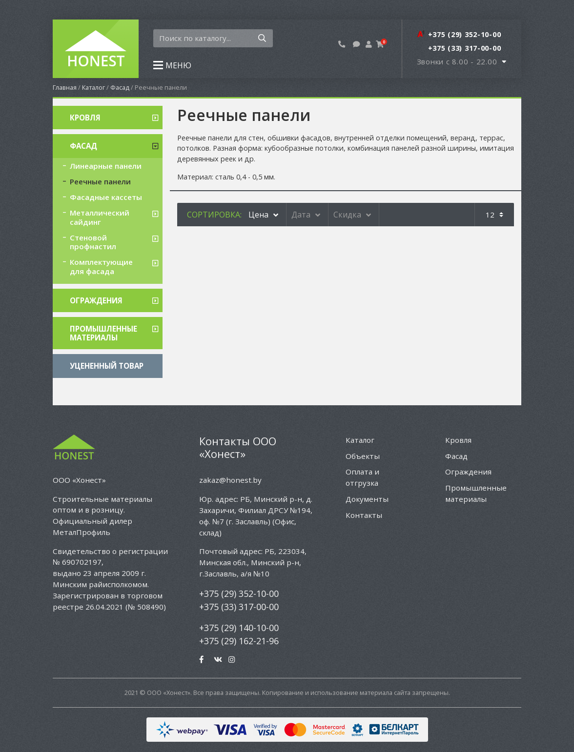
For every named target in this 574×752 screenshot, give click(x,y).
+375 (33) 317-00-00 (239, 607)
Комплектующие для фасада (101, 266)
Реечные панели (100, 181)
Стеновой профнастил (93, 242)
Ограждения (96, 300)
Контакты (364, 515)
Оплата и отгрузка (362, 477)
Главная (65, 87)
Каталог (93, 87)
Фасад (119, 87)
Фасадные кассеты (106, 197)
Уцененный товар (107, 366)
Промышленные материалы (103, 333)
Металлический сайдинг (99, 217)
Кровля (85, 117)
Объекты (363, 456)
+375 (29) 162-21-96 (239, 641)
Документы (367, 499)
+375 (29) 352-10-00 (239, 593)
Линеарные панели (106, 166)
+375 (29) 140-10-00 (239, 627)
